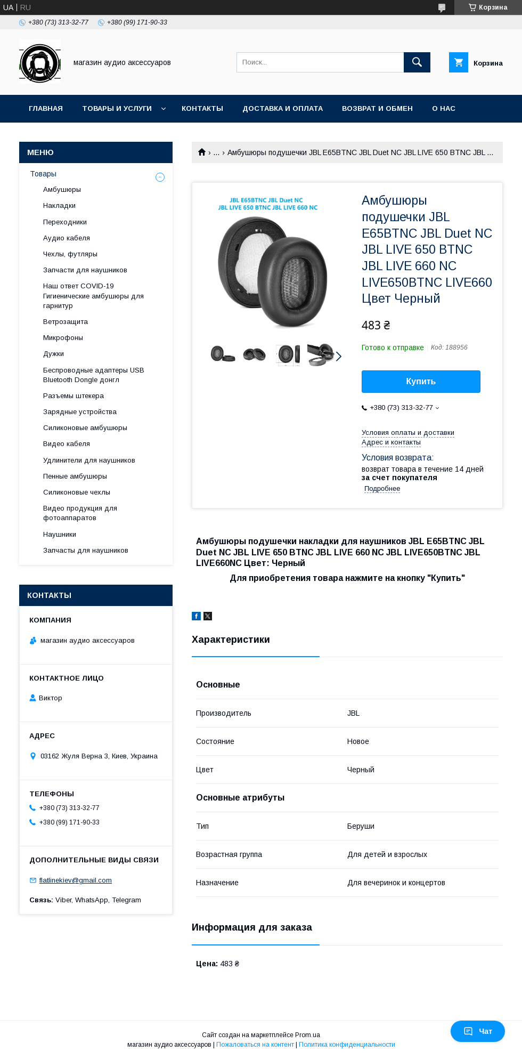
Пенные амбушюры (75, 476)
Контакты (202, 108)
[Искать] (417, 62)
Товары (43, 173)
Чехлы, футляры (70, 254)
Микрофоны (63, 338)
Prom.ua (307, 1035)
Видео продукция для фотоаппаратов (80, 513)
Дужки (53, 354)
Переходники (65, 222)
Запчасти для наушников (85, 270)
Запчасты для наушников (85, 550)
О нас (443, 108)
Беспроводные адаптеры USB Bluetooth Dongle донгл (93, 375)
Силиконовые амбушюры (85, 428)
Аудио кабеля (66, 238)
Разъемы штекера (73, 396)
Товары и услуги (117, 108)
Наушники (59, 534)
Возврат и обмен (377, 108)
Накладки (59, 205)
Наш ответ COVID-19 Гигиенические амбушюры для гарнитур (93, 295)
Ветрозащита (65, 322)
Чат (477, 1031)
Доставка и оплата (282, 108)
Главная (46, 108)
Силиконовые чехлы (76, 492)
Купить (421, 381)
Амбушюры (62, 189)
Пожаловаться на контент (255, 1044)
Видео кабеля (66, 444)
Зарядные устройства (80, 412)
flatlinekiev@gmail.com (75, 880)
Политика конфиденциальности (347, 1044)
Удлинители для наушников (89, 460)
